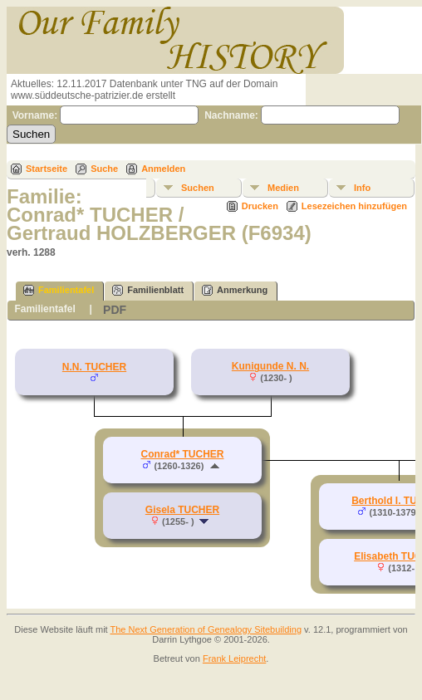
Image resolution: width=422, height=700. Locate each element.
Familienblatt (148, 290)
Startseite (46, 169)
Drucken (260, 206)
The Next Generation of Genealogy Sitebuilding (206, 629)
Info (362, 188)
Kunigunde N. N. (270, 366)
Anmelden (163, 169)
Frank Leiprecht (234, 658)
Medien (283, 188)
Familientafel (58, 290)
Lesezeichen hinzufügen (354, 206)
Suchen (197, 188)
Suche (104, 169)
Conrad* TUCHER (181, 454)
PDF (114, 309)
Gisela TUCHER (182, 510)
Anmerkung (234, 290)
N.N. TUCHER (94, 367)
